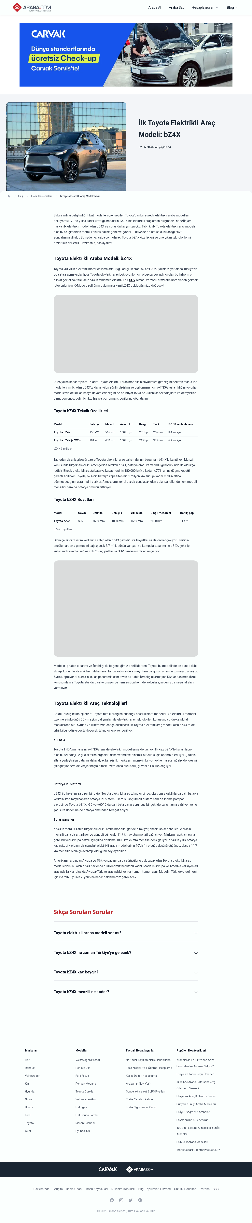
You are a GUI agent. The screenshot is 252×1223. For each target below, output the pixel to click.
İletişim (58, 1189)
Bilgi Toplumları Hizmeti (154, 1189)
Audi (28, 1131)
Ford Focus (82, 1075)
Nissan (29, 1099)
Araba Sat (176, 7)
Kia (27, 1083)
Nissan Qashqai (85, 1123)
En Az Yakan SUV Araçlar (192, 1119)
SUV (132, 280)
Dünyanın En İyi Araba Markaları (196, 1104)
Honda (29, 1107)
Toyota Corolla (84, 1091)
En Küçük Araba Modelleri (192, 1142)
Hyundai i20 (83, 1131)
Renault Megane (86, 1083)
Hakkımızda (41, 1189)
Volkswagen (32, 1075)
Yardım (205, 1189)
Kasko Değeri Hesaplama (141, 1075)
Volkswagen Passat (88, 1060)
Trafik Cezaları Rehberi (140, 1099)
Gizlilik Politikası (185, 1189)
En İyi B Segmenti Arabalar (193, 1112)
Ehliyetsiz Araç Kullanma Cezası (196, 1096)
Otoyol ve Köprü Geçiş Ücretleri (195, 1074)
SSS (216, 1189)
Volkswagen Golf (86, 1099)
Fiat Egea (81, 1107)
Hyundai (30, 1091)
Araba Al (154, 7)
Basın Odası (74, 1189)
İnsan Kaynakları (97, 1189)
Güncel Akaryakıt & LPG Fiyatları (145, 1091)
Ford (28, 1115)
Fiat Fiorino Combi (87, 1115)
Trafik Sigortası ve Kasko (141, 1107)
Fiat (27, 1060)
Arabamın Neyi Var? (138, 1083)
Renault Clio (83, 1067)
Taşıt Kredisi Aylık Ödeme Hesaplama (149, 1067)
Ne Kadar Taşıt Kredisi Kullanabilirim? (148, 1060)
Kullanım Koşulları (123, 1189)
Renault (30, 1067)
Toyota (29, 1123)
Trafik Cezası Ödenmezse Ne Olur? (198, 1149)
